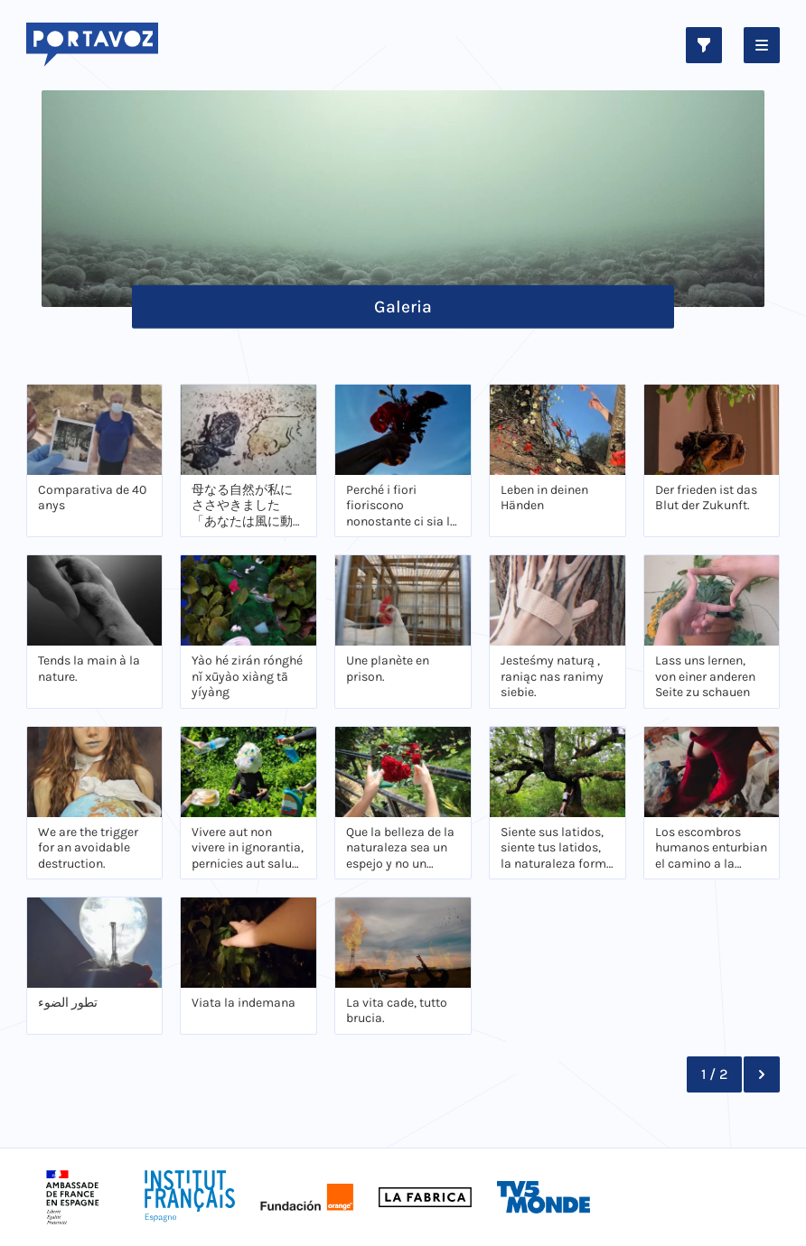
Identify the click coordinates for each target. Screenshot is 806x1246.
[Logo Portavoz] (92, 45)
